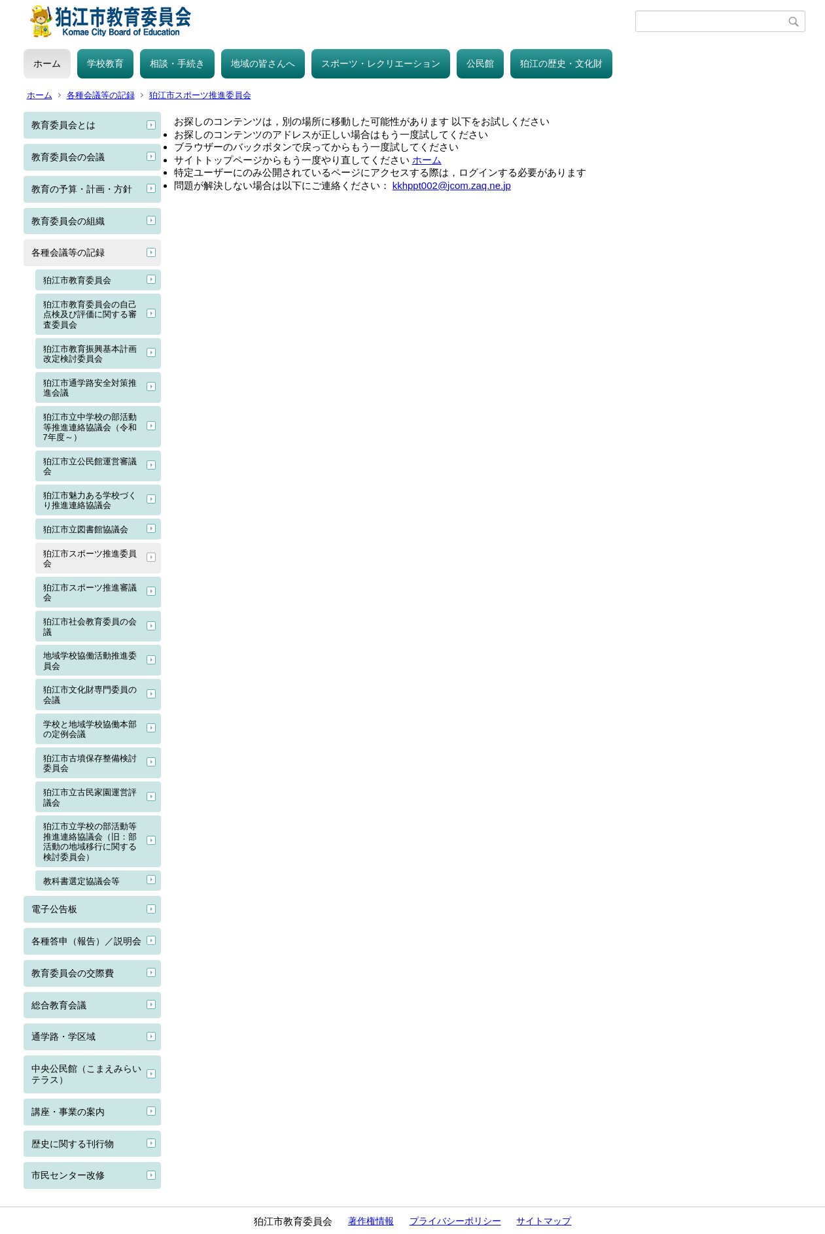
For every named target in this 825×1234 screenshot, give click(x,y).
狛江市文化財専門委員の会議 (90, 695)
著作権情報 (371, 1221)
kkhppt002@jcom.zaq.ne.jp (452, 185)
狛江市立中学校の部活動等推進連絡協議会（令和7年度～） (90, 427)
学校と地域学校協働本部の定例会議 (90, 729)
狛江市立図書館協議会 (85, 529)
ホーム (47, 63)
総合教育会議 (58, 1005)
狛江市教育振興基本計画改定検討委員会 (90, 354)
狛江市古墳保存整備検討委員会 (90, 763)
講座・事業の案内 (68, 1111)
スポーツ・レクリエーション (380, 63)
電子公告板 (54, 909)
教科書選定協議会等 (81, 881)
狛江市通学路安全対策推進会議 (90, 388)
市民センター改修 (68, 1175)
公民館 (480, 63)
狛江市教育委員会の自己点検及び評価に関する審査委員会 (90, 315)
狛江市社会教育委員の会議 (90, 627)
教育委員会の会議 (68, 157)
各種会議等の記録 (101, 95)
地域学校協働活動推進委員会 (90, 661)
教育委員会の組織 (68, 221)
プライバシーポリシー (455, 1221)
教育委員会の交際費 (72, 973)
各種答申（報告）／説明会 (86, 941)
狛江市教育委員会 (77, 280)
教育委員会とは (63, 125)
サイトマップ (543, 1221)
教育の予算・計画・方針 (81, 189)
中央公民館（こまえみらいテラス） (86, 1074)
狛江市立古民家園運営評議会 (90, 797)
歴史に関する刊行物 (72, 1144)
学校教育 (105, 63)
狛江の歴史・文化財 (561, 63)
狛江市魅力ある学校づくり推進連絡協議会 (90, 500)
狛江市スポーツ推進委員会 (200, 95)
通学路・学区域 (63, 1036)
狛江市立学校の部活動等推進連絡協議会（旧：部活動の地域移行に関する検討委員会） (90, 841)
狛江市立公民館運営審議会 (90, 466)
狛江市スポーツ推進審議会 (90, 593)
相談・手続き (177, 63)
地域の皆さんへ (263, 63)
